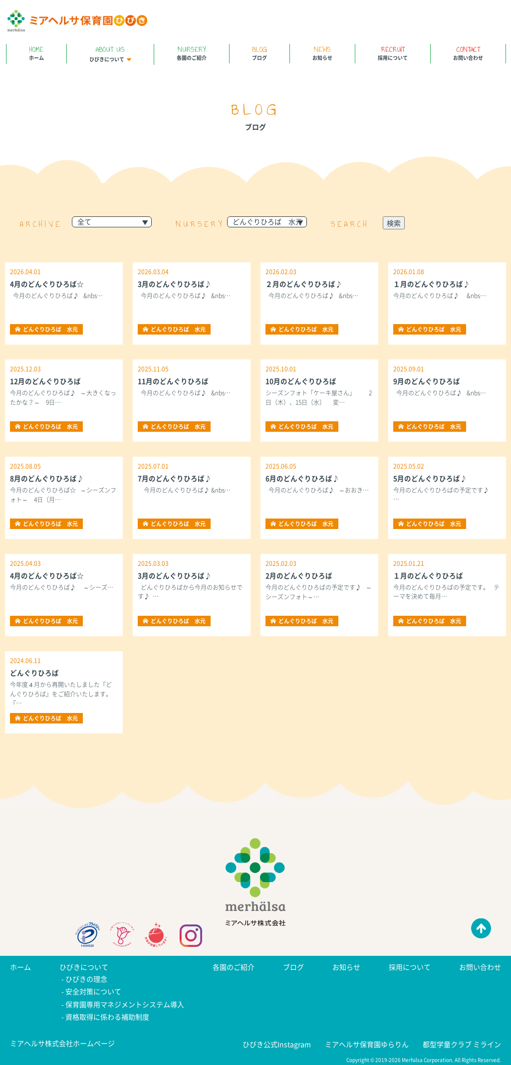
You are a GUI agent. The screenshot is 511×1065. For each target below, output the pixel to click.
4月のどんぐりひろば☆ (47, 284)
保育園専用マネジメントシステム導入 (124, 1003)
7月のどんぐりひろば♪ (175, 478)
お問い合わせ (468, 52)
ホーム (36, 52)
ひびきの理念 (86, 979)
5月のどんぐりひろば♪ (430, 478)
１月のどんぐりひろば (428, 575)
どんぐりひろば (34, 673)
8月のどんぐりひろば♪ (47, 478)
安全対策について (93, 991)
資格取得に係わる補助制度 (107, 1015)
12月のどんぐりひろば (45, 381)
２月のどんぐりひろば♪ (303, 284)
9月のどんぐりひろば (426, 381)
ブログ (259, 52)
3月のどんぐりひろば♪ (175, 284)
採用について (392, 52)
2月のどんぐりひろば (298, 575)
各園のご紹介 (191, 52)
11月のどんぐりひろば (173, 381)
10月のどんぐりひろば (300, 381)
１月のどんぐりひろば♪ (431, 284)
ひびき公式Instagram (277, 1042)
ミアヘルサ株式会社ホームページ (62, 1041)
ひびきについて (110, 53)
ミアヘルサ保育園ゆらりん (367, 1042)
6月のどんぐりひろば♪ (302, 478)
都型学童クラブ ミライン (462, 1042)
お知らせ (322, 52)
